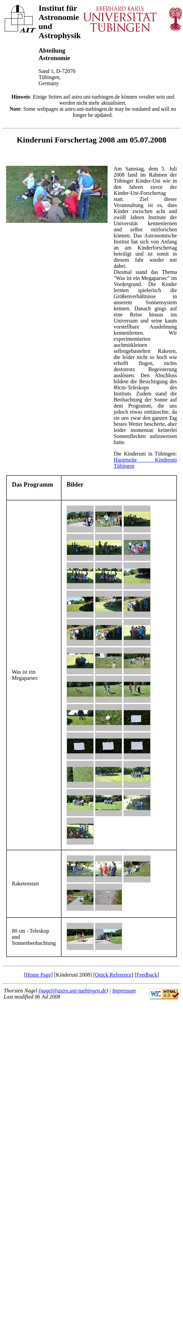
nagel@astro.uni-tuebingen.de (73, 990)
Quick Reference (113, 975)
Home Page (38, 975)
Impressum (124, 990)
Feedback (146, 975)
